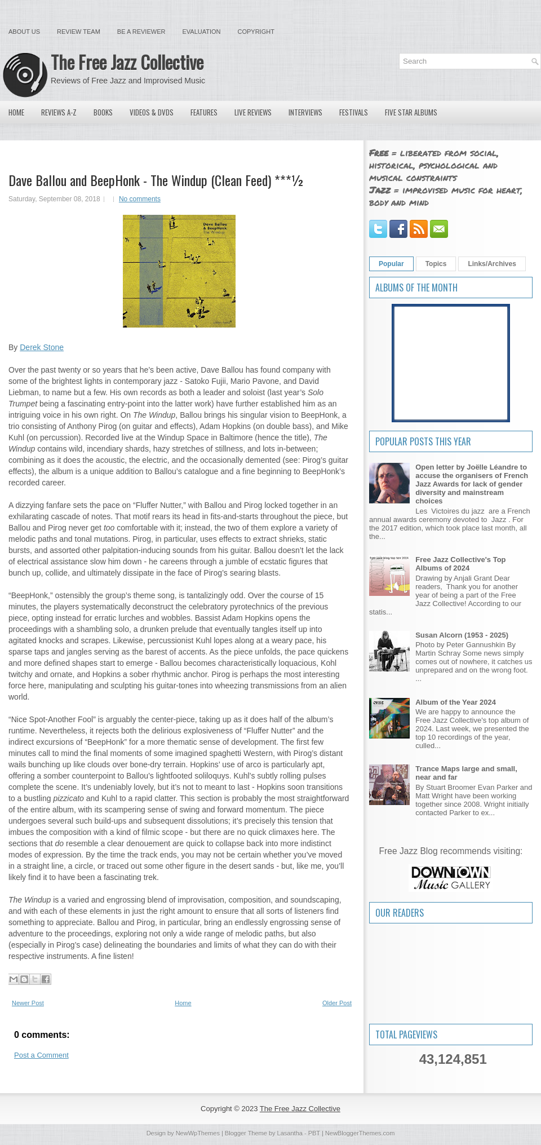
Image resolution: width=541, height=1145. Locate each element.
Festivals (353, 112)
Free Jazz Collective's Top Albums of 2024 (460, 563)
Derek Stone (42, 347)
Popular (391, 264)
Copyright (256, 31)
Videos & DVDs (152, 112)
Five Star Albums (411, 112)
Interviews (305, 112)
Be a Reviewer (141, 31)
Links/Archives (492, 264)
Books (103, 112)
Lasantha (290, 1133)
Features (204, 112)
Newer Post (28, 1003)
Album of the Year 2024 (455, 702)
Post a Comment (41, 1055)
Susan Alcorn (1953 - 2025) (461, 635)
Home (16, 112)
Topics (436, 264)
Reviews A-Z (59, 112)
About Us (24, 31)
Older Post (337, 1003)
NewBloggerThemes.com (360, 1133)
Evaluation (201, 31)
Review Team (78, 31)
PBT (314, 1133)
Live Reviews (253, 112)
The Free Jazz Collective (127, 61)
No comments (140, 199)
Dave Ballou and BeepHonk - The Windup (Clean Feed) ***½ (156, 179)
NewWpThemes (198, 1133)
